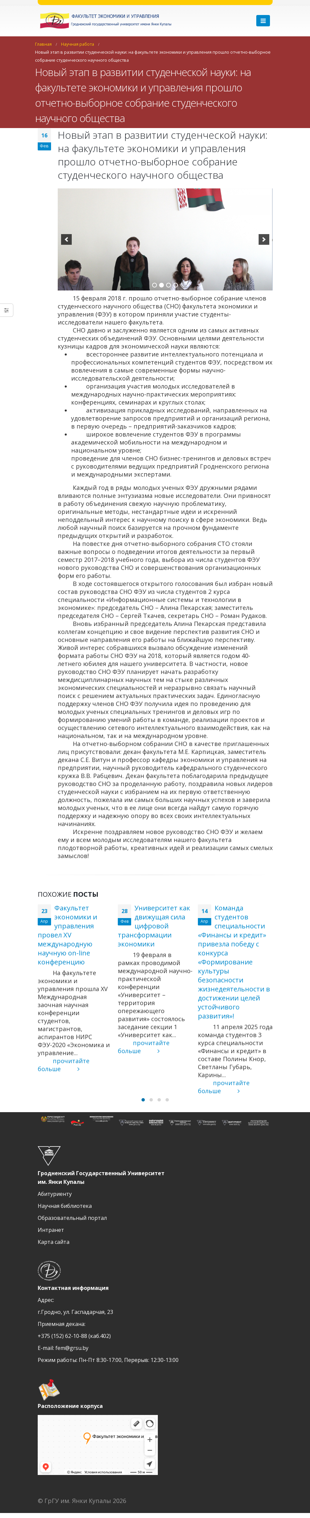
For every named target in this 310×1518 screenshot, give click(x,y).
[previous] (66, 239)
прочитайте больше (63, 1065)
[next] (264, 239)
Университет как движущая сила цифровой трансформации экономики (154, 925)
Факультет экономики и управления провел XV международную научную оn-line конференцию (67, 934)
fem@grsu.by (71, 1353)
